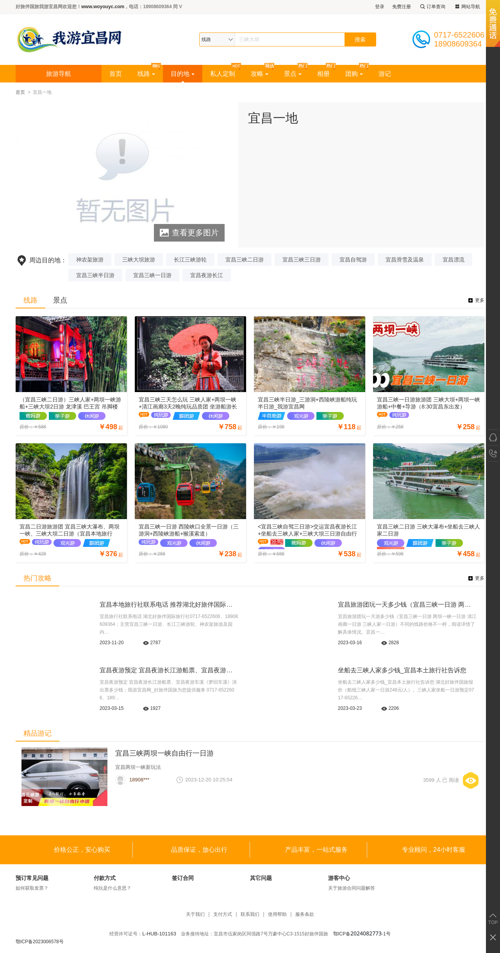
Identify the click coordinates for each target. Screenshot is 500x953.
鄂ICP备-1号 (362, 934)
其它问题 (261, 878)
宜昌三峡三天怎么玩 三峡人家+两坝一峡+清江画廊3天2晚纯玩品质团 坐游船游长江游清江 (188, 403)
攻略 (259, 73)
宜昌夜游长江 (206, 275)
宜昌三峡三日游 (301, 259)
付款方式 (105, 878)
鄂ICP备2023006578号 (40, 941)
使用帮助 (277, 914)
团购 (354, 73)
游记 (385, 73)
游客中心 (339, 878)
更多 (479, 300)
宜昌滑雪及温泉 (405, 259)
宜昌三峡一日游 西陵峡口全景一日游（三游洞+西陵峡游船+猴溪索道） (189, 530)
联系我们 (250, 914)
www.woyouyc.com (102, 6)
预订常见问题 (32, 878)
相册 (323, 73)
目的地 (183, 73)
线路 (146, 73)
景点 (293, 73)
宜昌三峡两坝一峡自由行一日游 (164, 753)
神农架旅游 (90, 259)
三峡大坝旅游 (138, 259)
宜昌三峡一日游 (152, 275)
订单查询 (432, 7)
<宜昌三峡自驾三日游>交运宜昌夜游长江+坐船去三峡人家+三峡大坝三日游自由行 (307, 530)
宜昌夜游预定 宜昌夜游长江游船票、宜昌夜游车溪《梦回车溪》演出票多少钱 (207, 670)
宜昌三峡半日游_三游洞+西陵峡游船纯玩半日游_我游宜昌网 (307, 403)
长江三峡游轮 (190, 259)
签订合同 (183, 878)
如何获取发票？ (32, 888)
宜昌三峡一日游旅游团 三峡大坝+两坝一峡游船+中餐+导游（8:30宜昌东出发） (428, 403)
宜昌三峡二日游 (244, 259)
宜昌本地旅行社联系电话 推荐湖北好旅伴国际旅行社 (172, 604)
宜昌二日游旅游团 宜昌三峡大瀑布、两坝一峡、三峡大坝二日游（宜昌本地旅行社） (70, 530)
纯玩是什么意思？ (112, 888)
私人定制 (222, 73)
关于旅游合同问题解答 (351, 888)
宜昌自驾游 (353, 259)
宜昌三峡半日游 (95, 275)
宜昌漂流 (453, 259)
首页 (115, 73)
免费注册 (401, 6)
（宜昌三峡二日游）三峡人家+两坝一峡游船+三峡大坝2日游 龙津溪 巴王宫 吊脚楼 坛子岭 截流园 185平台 (70, 403)
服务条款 (304, 914)
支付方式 (222, 914)
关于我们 (195, 914)
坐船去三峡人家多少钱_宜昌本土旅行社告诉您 (402, 670)
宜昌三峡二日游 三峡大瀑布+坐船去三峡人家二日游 (428, 530)
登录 (379, 6)
